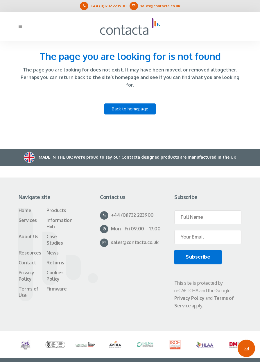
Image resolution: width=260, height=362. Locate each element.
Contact (27, 263)
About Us (29, 236)
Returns (55, 263)
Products (56, 210)
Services (28, 220)
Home (25, 210)
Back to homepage (130, 108)
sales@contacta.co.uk (160, 5)
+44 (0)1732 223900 (109, 5)
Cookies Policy (55, 276)
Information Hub (59, 223)
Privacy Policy (26, 276)
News (52, 253)
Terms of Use (29, 292)
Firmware (56, 289)
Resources (30, 253)
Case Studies (54, 240)
